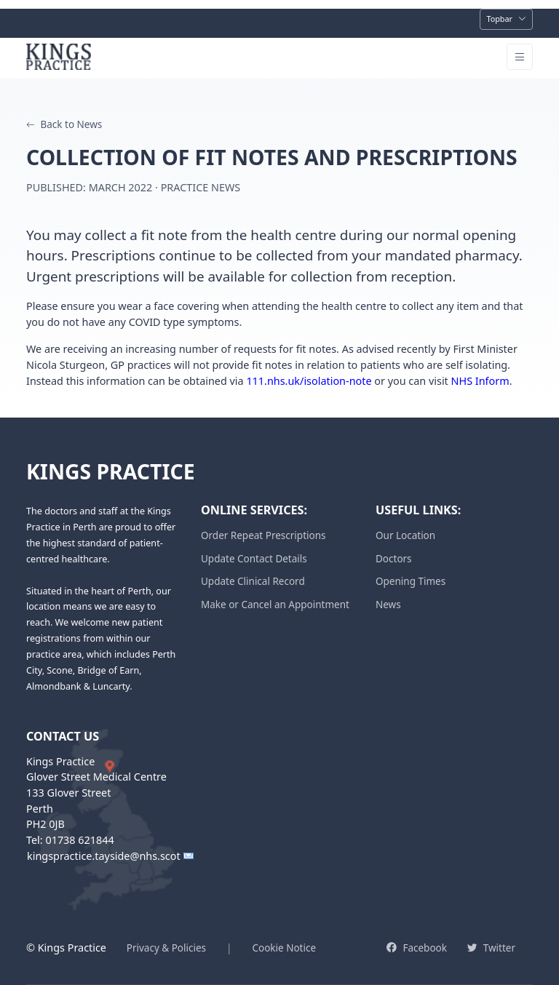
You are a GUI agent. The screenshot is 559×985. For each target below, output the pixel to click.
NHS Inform (480, 381)
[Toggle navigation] (506, 19)
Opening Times (410, 581)
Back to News (64, 124)
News (388, 604)
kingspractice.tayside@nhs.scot (104, 856)
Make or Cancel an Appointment (275, 604)
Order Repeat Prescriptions (263, 535)
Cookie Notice (284, 947)
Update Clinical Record (253, 581)
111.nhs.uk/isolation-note (308, 381)
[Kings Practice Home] (61, 57)
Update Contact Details (254, 558)
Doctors (394, 558)
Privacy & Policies (166, 947)
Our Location (405, 535)
